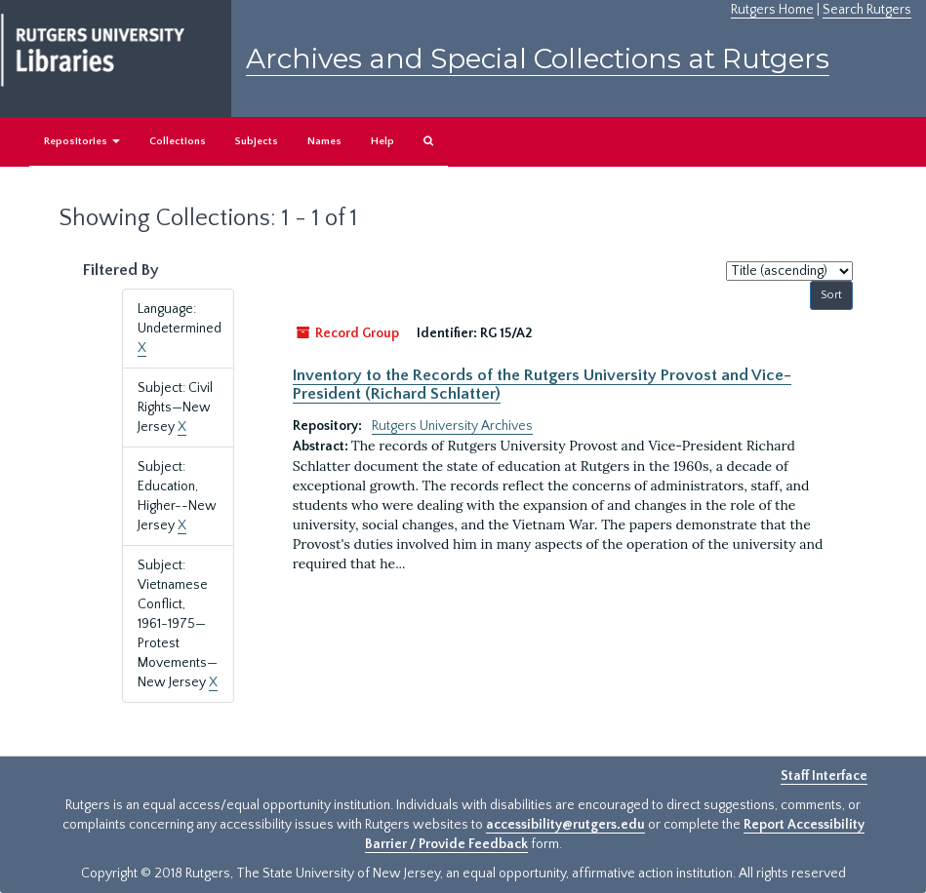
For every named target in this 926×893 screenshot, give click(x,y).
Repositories (82, 141)
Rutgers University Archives (452, 426)
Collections (177, 141)
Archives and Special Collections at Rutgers (537, 58)
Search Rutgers (867, 10)
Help (382, 141)
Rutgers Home (772, 10)
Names (324, 141)
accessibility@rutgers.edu (565, 825)
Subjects (256, 141)
